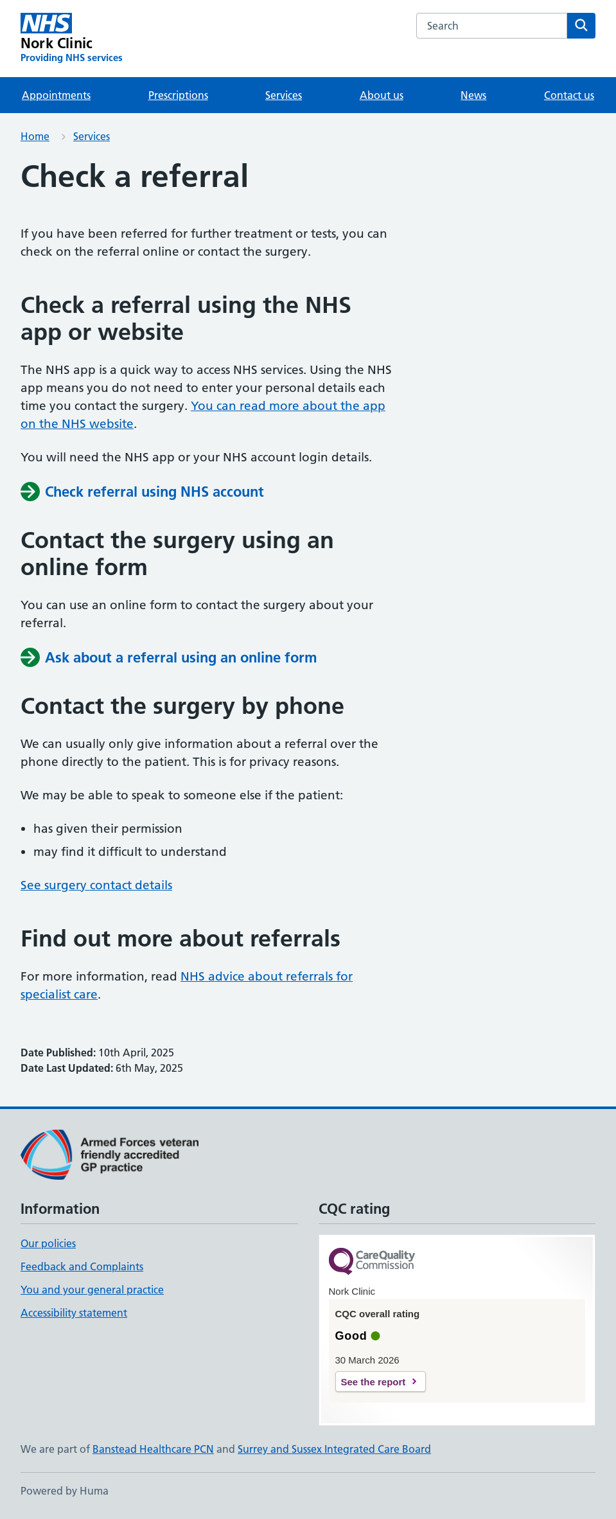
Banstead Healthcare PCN (153, 1449)
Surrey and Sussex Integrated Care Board (334, 1449)
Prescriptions (178, 95)
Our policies (48, 1243)
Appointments (56, 95)
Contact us (569, 95)
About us (381, 95)
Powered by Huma (65, 1490)
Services (283, 95)
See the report (373, 1381)
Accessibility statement (74, 1312)
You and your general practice (92, 1289)
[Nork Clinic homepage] (72, 38)
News (473, 95)
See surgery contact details (96, 885)
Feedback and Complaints (82, 1266)
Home (35, 136)
